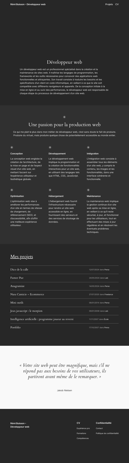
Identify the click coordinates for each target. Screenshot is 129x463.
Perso (106, 269)
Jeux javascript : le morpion (26, 311)
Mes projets (21, 256)
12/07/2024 (94, 269)
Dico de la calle (19, 269)
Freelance (109, 294)
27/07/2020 (94, 294)
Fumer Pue (17, 277)
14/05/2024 (94, 286)
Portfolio (15, 327)
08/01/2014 (94, 303)
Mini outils (16, 302)
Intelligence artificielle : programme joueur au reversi (41, 319)
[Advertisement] (64, 29)
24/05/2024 (94, 278)
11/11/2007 (94, 319)
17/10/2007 (94, 327)
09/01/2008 (94, 311)
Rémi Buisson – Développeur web (28, 4)
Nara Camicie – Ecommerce (27, 294)
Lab (106, 278)
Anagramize (17, 286)
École (106, 319)
